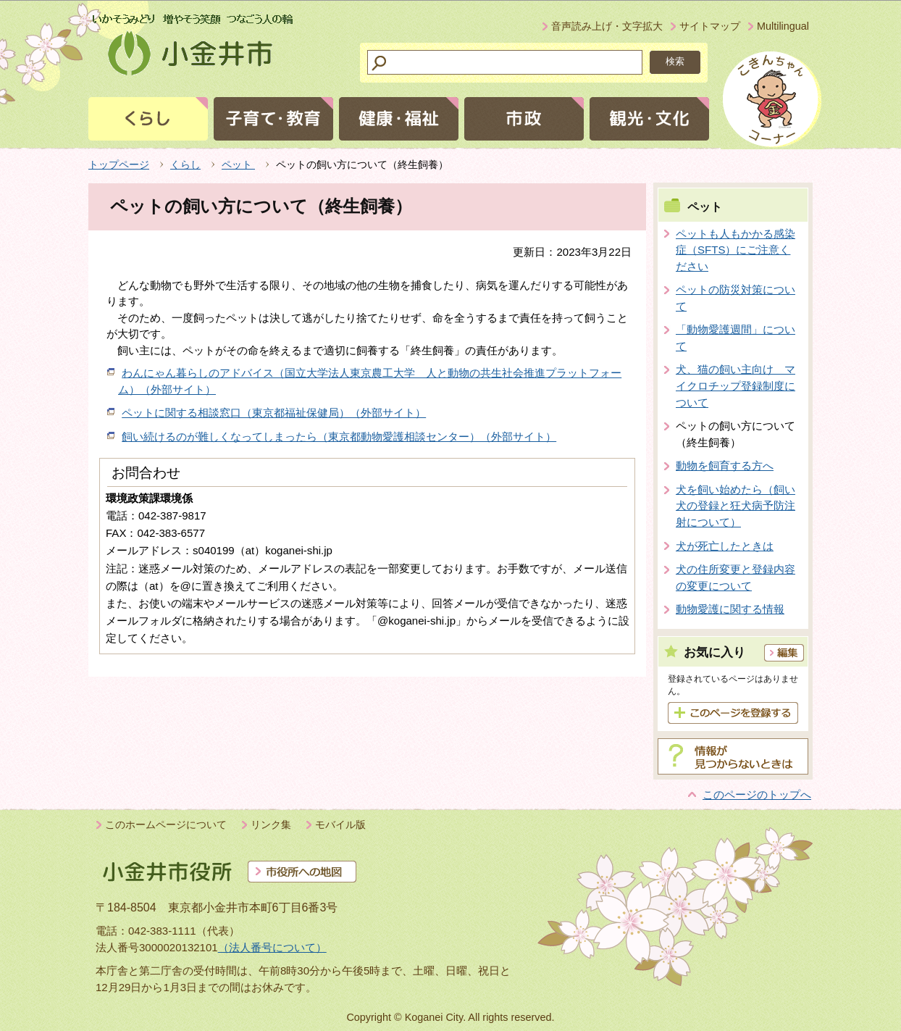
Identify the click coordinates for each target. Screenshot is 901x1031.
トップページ (118, 164)
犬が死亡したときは (725, 546)
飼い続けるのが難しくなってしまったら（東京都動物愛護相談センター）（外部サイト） (339, 436)
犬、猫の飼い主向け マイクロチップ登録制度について (735, 385)
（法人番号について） (272, 947)
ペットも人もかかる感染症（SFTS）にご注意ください (735, 250)
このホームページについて (166, 824)
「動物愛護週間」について (735, 337)
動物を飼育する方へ (725, 465)
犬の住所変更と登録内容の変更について (735, 577)
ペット (238, 164)
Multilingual (783, 26)
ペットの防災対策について (735, 297)
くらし (185, 164)
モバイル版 (340, 824)
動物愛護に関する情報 (730, 609)
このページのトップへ (757, 794)
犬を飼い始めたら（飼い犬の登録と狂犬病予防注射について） (735, 505)
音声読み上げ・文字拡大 (607, 26)
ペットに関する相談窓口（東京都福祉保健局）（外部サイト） (274, 412)
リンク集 (271, 824)
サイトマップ (709, 26)
